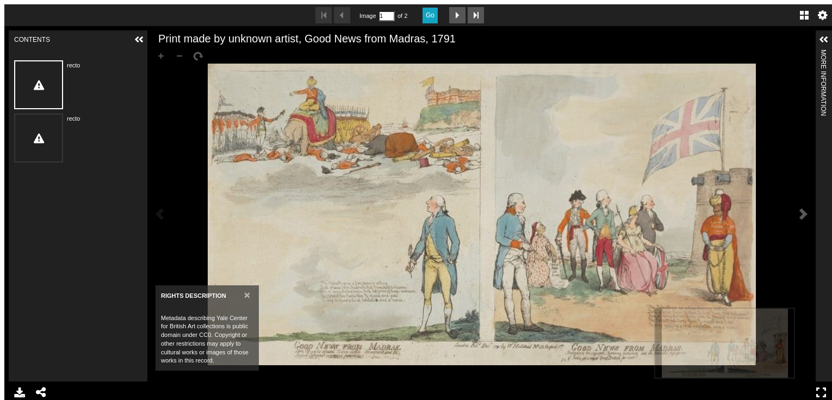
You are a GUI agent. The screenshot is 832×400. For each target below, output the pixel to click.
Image (367, 15)
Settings (823, 15)
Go (430, 15)
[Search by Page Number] (386, 16)
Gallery (804, 15)
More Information (823, 54)
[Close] (247, 295)
